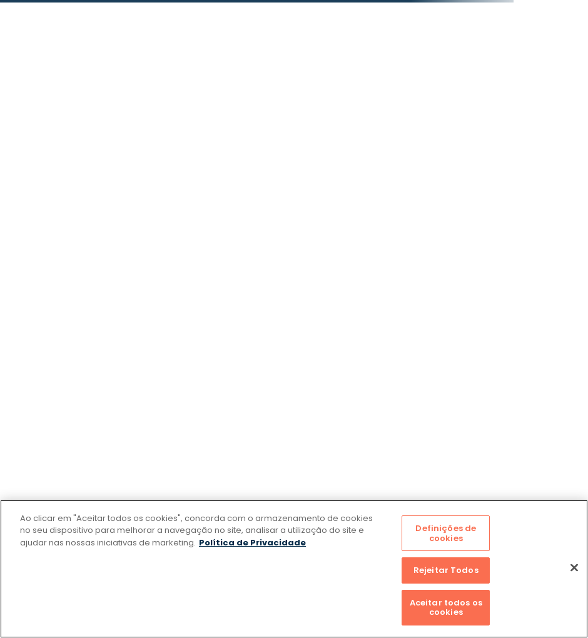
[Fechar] (574, 568)
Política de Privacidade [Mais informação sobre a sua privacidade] (252, 543)
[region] (294, 569)
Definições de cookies (445, 533)
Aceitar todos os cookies (446, 608)
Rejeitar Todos (446, 570)
